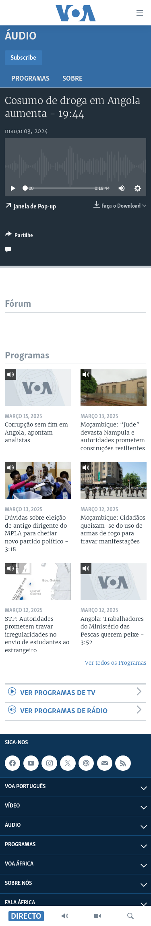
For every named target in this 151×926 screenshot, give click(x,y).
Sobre (72, 79)
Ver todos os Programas (115, 663)
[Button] (19, 236)
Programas (30, 79)
